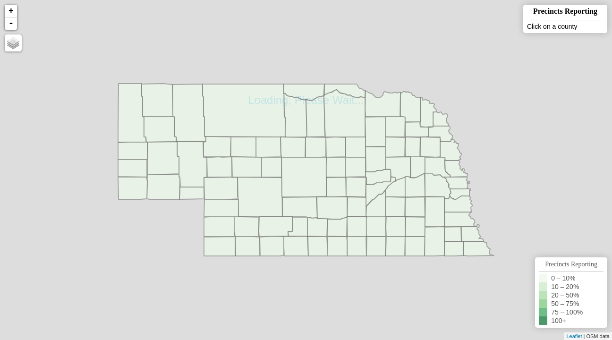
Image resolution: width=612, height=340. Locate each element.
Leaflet (574, 336)
